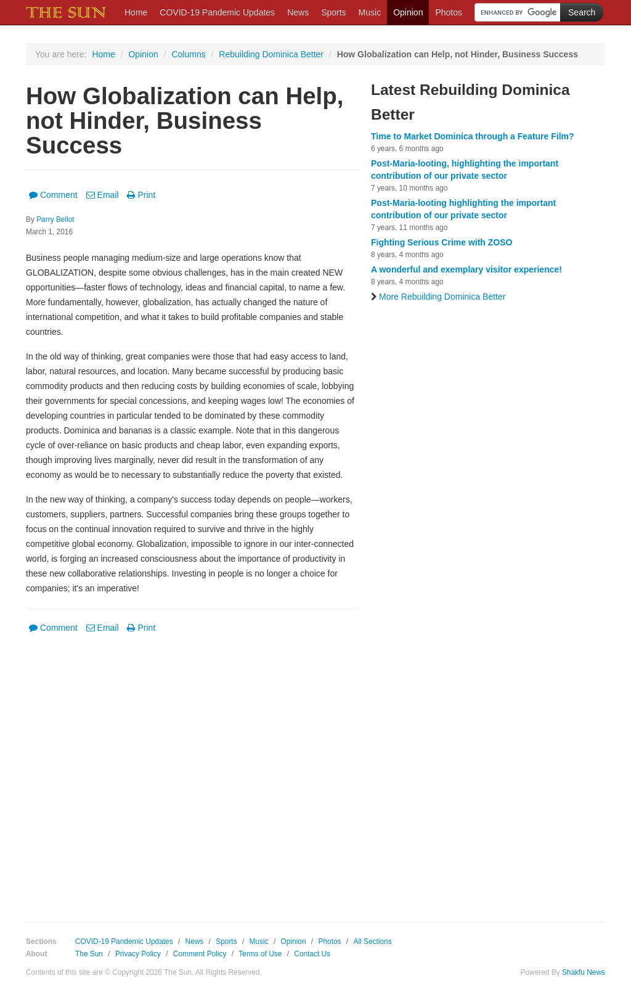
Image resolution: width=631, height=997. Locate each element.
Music (370, 12)
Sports (333, 12)
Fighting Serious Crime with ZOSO (441, 242)
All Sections (372, 941)
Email (102, 195)
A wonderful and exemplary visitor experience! (466, 269)
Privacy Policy (138, 954)
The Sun (89, 954)
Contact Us (312, 954)
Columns (188, 54)
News (298, 12)
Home (135, 12)
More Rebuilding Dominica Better (438, 297)
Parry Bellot (55, 219)
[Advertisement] (192, 768)
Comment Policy (200, 954)
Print (141, 195)
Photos (448, 12)
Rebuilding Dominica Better (271, 54)
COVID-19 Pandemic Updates (217, 12)
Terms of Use (260, 954)
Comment (53, 195)
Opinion (408, 12)
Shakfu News (583, 972)
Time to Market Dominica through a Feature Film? (472, 136)
